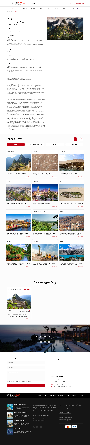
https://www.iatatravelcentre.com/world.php (16, 78)
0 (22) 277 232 (68, 3)
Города (16, 144)
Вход (64, 8)
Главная (8, 11)
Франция (62, 408)
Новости (49, 8)
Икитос (9, 241)
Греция (66, 405)
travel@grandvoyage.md (40, 420)
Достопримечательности (35, 144)
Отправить (26, 385)
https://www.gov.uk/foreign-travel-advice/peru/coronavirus (19, 79)
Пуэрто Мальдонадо (39, 211)
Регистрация (71, 8)
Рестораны (74, 144)
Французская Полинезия (65, 412)
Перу (15, 11)
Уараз (61, 241)
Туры (17, 8)
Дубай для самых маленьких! (20, 412)
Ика (61, 181)
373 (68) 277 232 (65, 381)
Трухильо (36, 241)
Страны (11, 8)
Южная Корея (70, 408)
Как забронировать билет (64, 420)
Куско (61, 211)
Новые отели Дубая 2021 (19, 420)
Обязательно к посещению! (20, 404)
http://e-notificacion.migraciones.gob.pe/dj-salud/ (23, 59)
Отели (54, 144)
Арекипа (36, 181)
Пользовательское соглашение (65, 419)
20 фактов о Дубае (18, 428)
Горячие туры (25, 8)
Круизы (42, 8)
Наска (35, 151)
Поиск (34, 3)
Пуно (8, 211)
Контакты (57, 8)
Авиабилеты (34, 8)
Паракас (62, 151)
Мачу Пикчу (10, 151)
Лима (8, 181)
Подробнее (27, 176)
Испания (73, 405)
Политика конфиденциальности (65, 417)
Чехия (80, 405)
